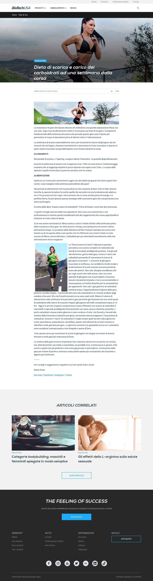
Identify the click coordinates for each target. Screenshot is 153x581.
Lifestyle (81, 545)
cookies (37, 577)
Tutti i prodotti (17, 549)
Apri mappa (126, 539)
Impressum (82, 549)
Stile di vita (23, 15)
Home (14, 15)
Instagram (59, 375)
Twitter (69, 375)
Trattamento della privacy (22, 577)
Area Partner (50, 545)
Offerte (14, 537)
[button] (40, 8)
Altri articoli (76, 476)
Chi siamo (104, 2)
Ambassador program (120, 2)
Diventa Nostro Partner (54, 541)
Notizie (93, 2)
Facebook (48, 375)
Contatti (136, 2)
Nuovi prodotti (17, 545)
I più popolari (17, 541)
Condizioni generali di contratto (128, 577)
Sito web (38, 375)
